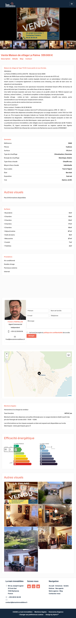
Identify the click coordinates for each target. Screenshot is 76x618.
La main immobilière (14, 581)
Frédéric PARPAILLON (15, 322)
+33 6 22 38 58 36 (17, 331)
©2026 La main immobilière (22, 612)
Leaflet (69, 395)
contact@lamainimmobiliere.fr (17, 602)
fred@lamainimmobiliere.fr (15, 339)
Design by (52, 615)
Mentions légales (40, 612)
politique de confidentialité (53, 333)
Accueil (10, 4)
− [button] (6, 357)
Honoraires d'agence (56, 612)
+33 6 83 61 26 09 (15, 597)
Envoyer (31, 336)
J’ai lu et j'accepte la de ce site (49, 333)
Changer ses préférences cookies (31, 615)
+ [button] (6, 354)
